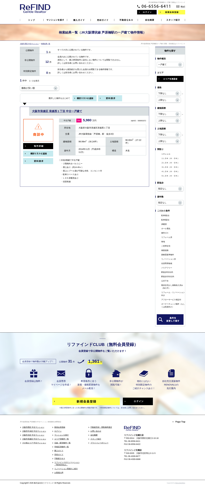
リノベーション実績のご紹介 (66, 469)
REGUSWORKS (180, 483)
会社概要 (94, 435)
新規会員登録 (59, 427)
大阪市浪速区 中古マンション (34, 439)
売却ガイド (58, 455)
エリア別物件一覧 (61, 439)
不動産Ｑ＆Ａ (59, 458)
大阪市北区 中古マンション (33, 435)
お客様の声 (58, 473)
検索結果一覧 (45, 43)
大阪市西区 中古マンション (33, 427)
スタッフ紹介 (95, 439)
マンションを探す (61, 435)
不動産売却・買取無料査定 (101, 427)
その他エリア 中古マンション (34, 443)
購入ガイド (58, 451)
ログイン (58, 431)
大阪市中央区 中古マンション (34, 431)
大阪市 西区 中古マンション (29, 43)
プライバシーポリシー (99, 443)
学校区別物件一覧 (61, 447)
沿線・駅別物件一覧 (62, 443)
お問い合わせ (95, 431)
